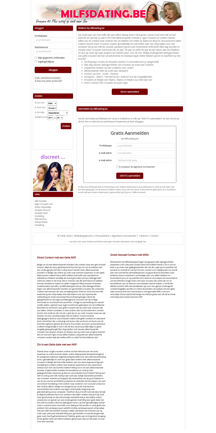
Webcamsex (40, 219)
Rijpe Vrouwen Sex (44, 204)
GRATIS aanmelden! (130, 175)
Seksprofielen (41, 222)
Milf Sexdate (41, 201)
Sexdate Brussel (42, 210)
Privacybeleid (102, 235)
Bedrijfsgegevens (83, 235)
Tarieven (143, 235)
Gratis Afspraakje (43, 207)
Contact (155, 235)
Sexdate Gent (41, 213)
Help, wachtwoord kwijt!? (48, 77)
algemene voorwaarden (144, 166)
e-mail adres (105, 152)
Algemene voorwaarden (124, 235)
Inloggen (53, 69)
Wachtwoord (40, 47)
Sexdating (39, 216)
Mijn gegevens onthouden (51, 57)
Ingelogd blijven (45, 61)
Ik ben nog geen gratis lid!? (48, 80)
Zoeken (66, 125)
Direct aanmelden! (129, 91)
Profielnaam (105, 145)
